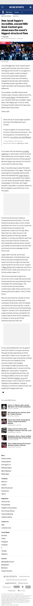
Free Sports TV (6, 465)
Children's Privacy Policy (9, 508)
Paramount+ (5, 491)
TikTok (3, 539)
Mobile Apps (5, 474)
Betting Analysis (6, 468)
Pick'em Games (6, 459)
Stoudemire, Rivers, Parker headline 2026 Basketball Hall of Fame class (19, 437)
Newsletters (5, 565)
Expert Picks (16, 16)
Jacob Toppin (10, 98)
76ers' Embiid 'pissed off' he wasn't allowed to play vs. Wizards (19, 444)
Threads (4, 551)
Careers (3, 485)
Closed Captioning (7, 514)
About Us (4, 482)
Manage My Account (7, 562)
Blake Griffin (7, 267)
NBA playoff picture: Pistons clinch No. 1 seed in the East (19, 413)
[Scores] (16, 12)
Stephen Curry (19, 378)
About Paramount (7, 488)
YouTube (4, 536)
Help (2, 525)
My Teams (4, 568)
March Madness (6, 471)
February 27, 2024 (22, 143)
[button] (22, 12)
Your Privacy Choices (8, 511)
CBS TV (3, 494)
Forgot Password (6, 571)
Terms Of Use (5, 502)
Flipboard (4, 554)
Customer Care (6, 528)
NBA (9, 66)
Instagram (4, 542)
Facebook (4, 545)
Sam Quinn (5, 36)
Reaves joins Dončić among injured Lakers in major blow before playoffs (19, 421)
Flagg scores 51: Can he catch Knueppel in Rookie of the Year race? (20, 430)
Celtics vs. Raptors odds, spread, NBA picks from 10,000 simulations (19, 406)
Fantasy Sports (6, 462)
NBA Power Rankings (6, 16)
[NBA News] (9, 12)
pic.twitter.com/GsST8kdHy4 (21, 137)
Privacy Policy (5, 505)
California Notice (6, 517)
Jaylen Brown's (24, 176)
